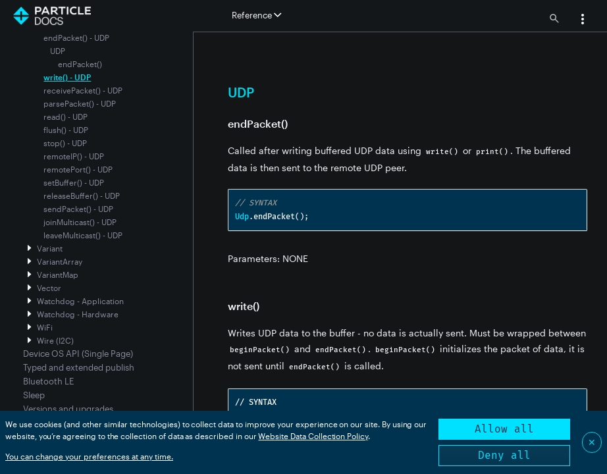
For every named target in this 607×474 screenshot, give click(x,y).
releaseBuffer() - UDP (81, 195)
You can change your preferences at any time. (89, 456)
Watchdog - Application (80, 300)
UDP (57, 50)
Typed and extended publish (78, 367)
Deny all (504, 455)
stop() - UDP (65, 142)
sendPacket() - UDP (78, 208)
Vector (49, 287)
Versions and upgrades (68, 409)
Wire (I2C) (55, 340)
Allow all (504, 429)
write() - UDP (67, 77)
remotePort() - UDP (78, 169)
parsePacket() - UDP (79, 103)
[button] (583, 20)
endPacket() (80, 63)
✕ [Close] (592, 442)
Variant (50, 248)
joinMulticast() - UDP (80, 221)
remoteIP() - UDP (73, 156)
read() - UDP (65, 116)
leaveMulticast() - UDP (82, 235)
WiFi (45, 327)
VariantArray (59, 261)
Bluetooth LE (48, 381)
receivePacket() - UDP (82, 90)
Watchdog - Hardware (78, 314)
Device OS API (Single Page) (78, 353)
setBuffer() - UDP (73, 182)
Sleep (34, 395)
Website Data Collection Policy (313, 435)
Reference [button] (256, 15)
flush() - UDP (65, 129)
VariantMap (57, 274)
